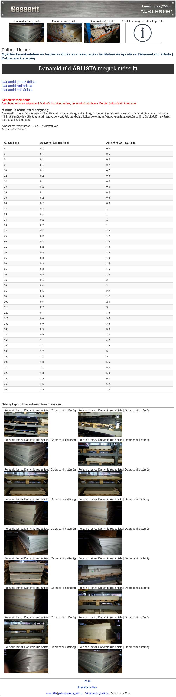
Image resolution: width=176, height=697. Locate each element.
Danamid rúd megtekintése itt (88, 68)
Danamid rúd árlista (17, 86)
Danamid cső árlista (17, 90)
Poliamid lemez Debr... (88, 687)
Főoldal (87, 681)
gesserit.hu (51, 693)
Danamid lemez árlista (19, 82)
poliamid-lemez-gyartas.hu (70, 693)
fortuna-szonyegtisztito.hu (97, 693)
